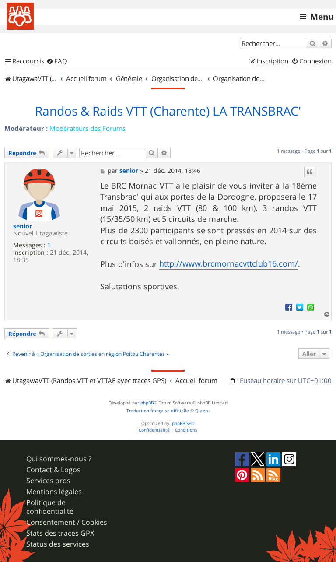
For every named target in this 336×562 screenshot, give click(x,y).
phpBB (147, 403)
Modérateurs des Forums (87, 128)
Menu (321, 16)
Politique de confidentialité (50, 507)
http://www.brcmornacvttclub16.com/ (228, 263)
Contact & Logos (53, 470)
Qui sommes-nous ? (58, 459)
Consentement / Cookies (66, 522)
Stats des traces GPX (60, 533)
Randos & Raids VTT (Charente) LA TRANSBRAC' (168, 111)
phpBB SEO (183, 423)
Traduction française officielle (157, 411)
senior (22, 226)
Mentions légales (54, 492)
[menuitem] (56, 61)
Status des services (57, 544)
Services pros (48, 481)
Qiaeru (202, 411)
